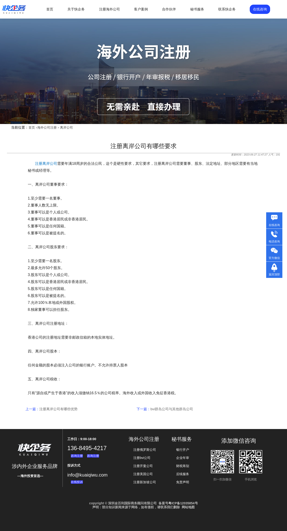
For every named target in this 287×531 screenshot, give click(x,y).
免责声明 (182, 482)
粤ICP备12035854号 (183, 503)
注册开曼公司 (143, 466)
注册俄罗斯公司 (144, 450)
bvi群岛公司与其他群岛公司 (171, 409)
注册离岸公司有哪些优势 (58, 409)
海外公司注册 (47, 127)
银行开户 (182, 450)
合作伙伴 (169, 9)
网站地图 (188, 507)
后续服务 (182, 474)
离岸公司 (66, 127)
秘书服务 (197, 9)
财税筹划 (182, 466)
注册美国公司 (143, 474)
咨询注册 (77, 456)
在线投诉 (77, 482)
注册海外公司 (109, 9)
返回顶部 (274, 274)
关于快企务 (76, 9)
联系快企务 (227, 9)
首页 (49, 9)
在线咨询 (260, 9)
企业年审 (182, 458)
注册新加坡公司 (144, 482)
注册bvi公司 (141, 458)
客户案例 (141, 9)
